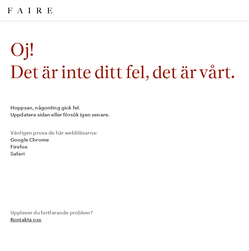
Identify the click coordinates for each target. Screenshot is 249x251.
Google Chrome (29, 140)
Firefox (19, 147)
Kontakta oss (25, 219)
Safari (17, 154)
